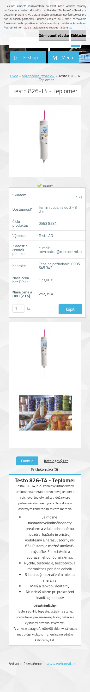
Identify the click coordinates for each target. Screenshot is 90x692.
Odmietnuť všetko (54, 35)
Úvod (14, 76)
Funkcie (27, 461)
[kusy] (18, 308)
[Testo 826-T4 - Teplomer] (45, 355)
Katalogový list (56, 461)
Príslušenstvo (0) (44, 469)
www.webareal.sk (61, 663)
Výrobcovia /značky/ (38, 76)
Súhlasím (78, 35)
